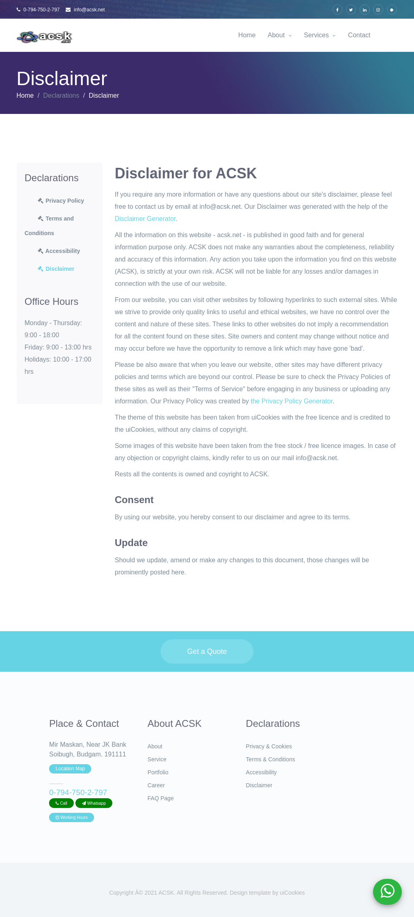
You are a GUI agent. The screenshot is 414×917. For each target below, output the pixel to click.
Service (157, 759)
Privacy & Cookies (269, 746)
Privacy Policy (60, 200)
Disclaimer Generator (145, 218)
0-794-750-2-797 (38, 10)
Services (320, 35)
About (280, 35)
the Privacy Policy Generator (291, 401)
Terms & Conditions (270, 759)
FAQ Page (161, 798)
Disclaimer (56, 269)
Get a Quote (207, 651)
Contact (359, 35)
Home (247, 35)
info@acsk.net (85, 10)
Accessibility (58, 251)
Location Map (70, 768)
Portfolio (158, 772)
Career (156, 785)
